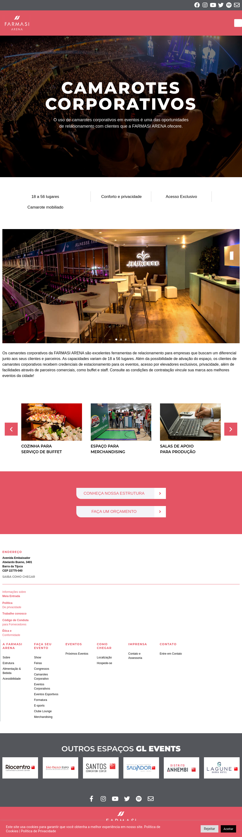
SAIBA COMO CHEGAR (18, 577)
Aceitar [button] (228, 829)
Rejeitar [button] (209, 829)
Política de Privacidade (38, 831)
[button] (238, 23)
